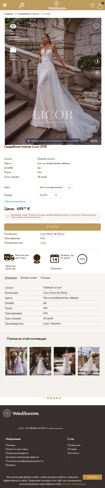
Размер (8, 195)
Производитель (13, 242)
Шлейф (8, 167)
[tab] (12, 278)
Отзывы (72, 449)
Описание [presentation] (11, 277)
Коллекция (10, 233)
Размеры (10, 465)
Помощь (10, 445)
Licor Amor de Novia (52, 234)
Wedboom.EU (37, 428)
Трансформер (12, 238)
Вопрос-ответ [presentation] (29, 277)
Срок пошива (11, 177)
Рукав (7, 172)
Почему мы (74, 445)
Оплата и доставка (17, 449)
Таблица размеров (14, 201)
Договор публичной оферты (22, 457)
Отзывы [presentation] (45, 277)
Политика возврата (17, 453)
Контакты (73, 453)
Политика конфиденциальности (24, 461)
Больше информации (74, 484)
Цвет (7, 187)
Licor (43, 243)
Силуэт (8, 158)
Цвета (7, 163)
